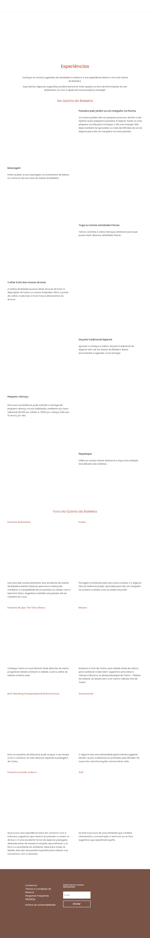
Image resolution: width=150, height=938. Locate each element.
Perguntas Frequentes (37, 895)
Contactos (31, 885)
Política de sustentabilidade (40, 904)
